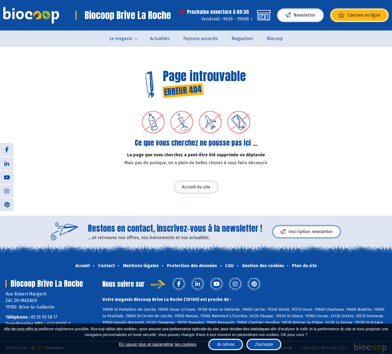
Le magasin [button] (120, 38)
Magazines (242, 38)
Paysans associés (200, 38)
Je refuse (226, 344)
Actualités (160, 38)
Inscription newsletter (306, 231)
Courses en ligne (359, 15)
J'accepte (264, 344)
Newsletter (300, 15)
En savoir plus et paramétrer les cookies (158, 344)
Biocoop (275, 38)
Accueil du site (196, 187)
